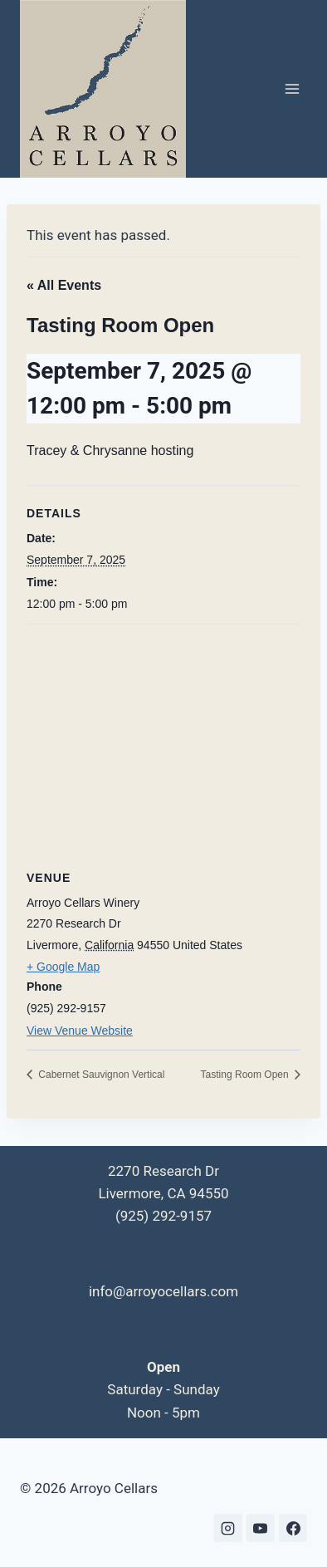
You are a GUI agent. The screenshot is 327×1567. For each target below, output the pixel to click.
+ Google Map (63, 966)
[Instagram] (228, 1528)
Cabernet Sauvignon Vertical (100, 1074)
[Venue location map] (163, 744)
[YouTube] (260, 1528)
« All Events (64, 285)
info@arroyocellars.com (163, 1291)
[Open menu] (291, 89)
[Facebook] (293, 1528)
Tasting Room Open (246, 1074)
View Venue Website (80, 1030)
